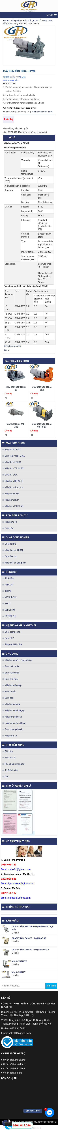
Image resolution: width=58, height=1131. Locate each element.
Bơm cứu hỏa (11, 679)
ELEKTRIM (10, 610)
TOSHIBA (9, 578)
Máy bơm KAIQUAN (14, 506)
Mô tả (12, 137)
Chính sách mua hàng (14, 1060)
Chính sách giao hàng (14, 1064)
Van (7, 776)
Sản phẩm (16, 20)
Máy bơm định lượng (15, 710)
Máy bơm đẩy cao (13, 717)
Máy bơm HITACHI (14, 481)
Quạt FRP (9, 638)
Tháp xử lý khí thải (13, 644)
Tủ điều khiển (11, 770)
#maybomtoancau (12, 346)
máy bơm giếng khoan (15, 723)
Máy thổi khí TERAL (14, 550)
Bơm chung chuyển (14, 729)
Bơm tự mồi (10, 691)
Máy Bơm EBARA (13, 462)
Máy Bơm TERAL (13, 449)
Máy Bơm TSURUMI (14, 468)
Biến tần (9, 751)
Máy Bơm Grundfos (14, 487)
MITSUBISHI (11, 597)
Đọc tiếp (6, 398)
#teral (6, 350)
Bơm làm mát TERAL (15, 456)
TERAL (8, 591)
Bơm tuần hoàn (12, 666)
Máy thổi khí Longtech (15, 563)
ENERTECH (10, 616)
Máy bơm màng (12, 704)
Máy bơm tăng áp (13, 685)
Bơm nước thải (12, 672)
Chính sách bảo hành (42, 111)
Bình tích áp (10, 757)
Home (6, 20)
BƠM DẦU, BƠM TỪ (32, 20)
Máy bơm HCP (12, 500)
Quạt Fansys (11, 556)
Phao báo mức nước (14, 764)
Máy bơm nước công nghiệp (18, 660)
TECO (7, 603)
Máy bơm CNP (12, 493)
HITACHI (9, 584)
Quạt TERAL (10, 544)
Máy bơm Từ (11, 522)
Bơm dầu (9, 528)
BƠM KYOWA (11, 475)
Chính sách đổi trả (12, 1072)
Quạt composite (12, 632)
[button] (50, 15)
